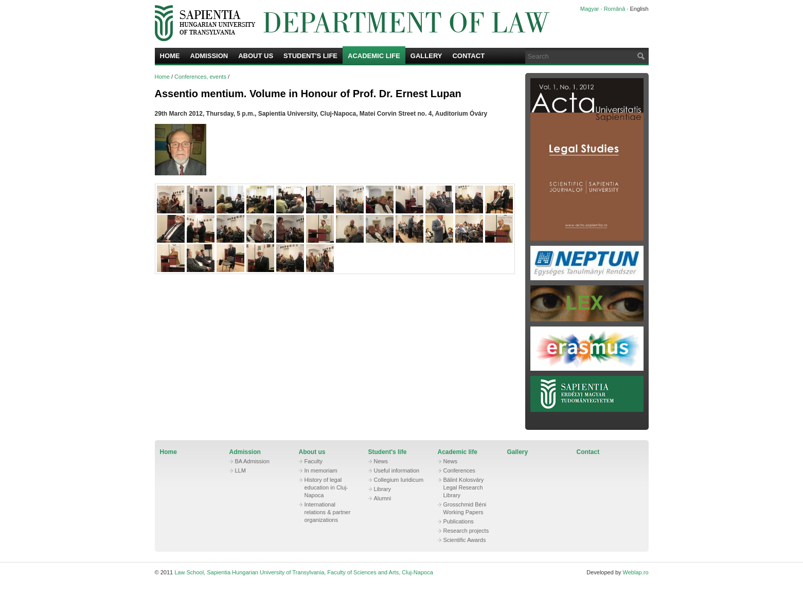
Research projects (466, 531)
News (381, 461)
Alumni (382, 498)
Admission (209, 56)
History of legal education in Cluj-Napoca (326, 487)
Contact (468, 56)
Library (382, 489)
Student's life (310, 56)
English (639, 9)
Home (170, 56)
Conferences (459, 470)
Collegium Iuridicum (399, 480)
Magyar (589, 9)
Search (640, 56)
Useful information (397, 470)
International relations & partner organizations (328, 512)
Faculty (314, 461)
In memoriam (321, 470)
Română (615, 9)
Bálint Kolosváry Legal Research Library (463, 487)
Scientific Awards (464, 540)
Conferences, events (200, 77)
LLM (240, 470)
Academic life (374, 56)
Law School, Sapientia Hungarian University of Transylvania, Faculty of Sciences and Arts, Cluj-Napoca (353, 23)
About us (255, 56)
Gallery (426, 56)
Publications (458, 521)
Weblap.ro (636, 572)
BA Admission (252, 461)
